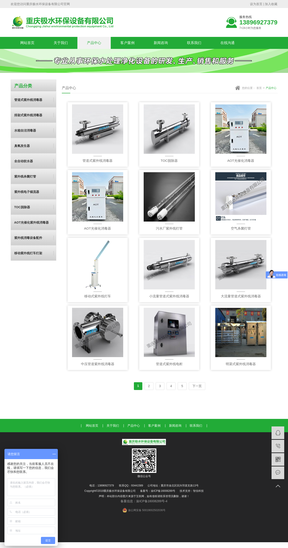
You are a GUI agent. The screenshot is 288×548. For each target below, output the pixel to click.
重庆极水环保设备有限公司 (45, 4)
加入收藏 (271, 4)
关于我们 (61, 43)
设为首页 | (257, 4)
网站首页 (27, 43)
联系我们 (194, 43)
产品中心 (94, 43)
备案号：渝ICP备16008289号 (157, 490)
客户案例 (127, 43)
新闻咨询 (161, 43)
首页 (259, 88)
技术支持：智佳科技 (192, 490)
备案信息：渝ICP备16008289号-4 (144, 501)
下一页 (197, 386)
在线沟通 (227, 43)
